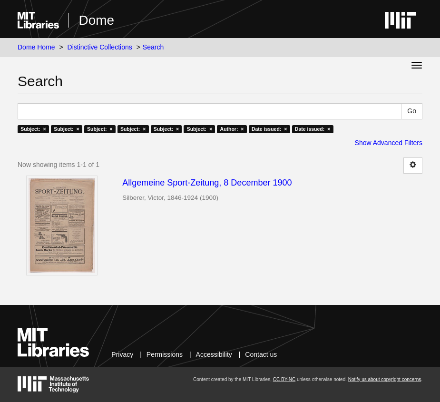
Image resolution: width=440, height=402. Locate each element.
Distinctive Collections (100, 47)
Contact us (261, 354)
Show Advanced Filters (388, 143)
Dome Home (36, 47)
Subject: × (33, 129)
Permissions (165, 354)
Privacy (122, 354)
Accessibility (214, 354)
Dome (96, 20)
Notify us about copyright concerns (384, 379)
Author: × (232, 129)
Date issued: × (269, 129)
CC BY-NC (284, 379)
